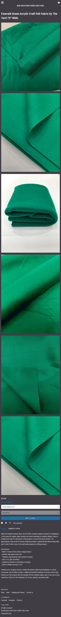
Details (3, 528)
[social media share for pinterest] (10, 523)
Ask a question (17, 523)
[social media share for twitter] (6, 523)
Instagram (12, 600)
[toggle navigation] (2, 3)
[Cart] (59, 3)
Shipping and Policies (18, 592)
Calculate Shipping (6, 502)
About (8, 592)
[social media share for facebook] (2, 523)
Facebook (4, 600)
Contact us (29, 592)
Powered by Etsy (6, 613)
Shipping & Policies (14, 528)
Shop (3, 592)
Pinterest (19, 600)
